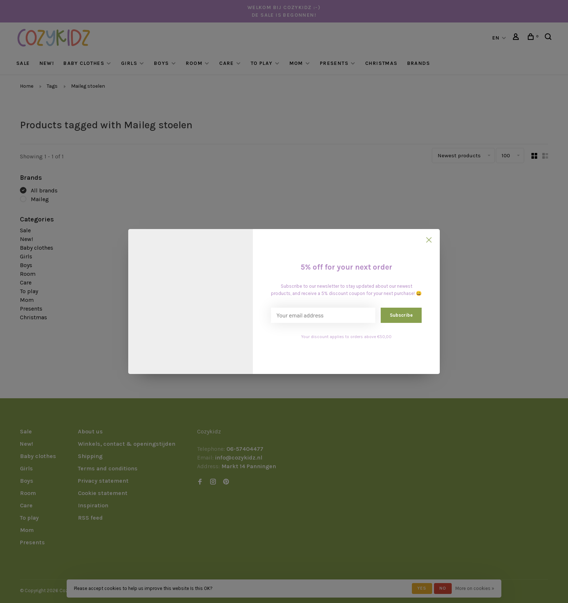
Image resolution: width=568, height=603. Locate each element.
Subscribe (401, 315)
